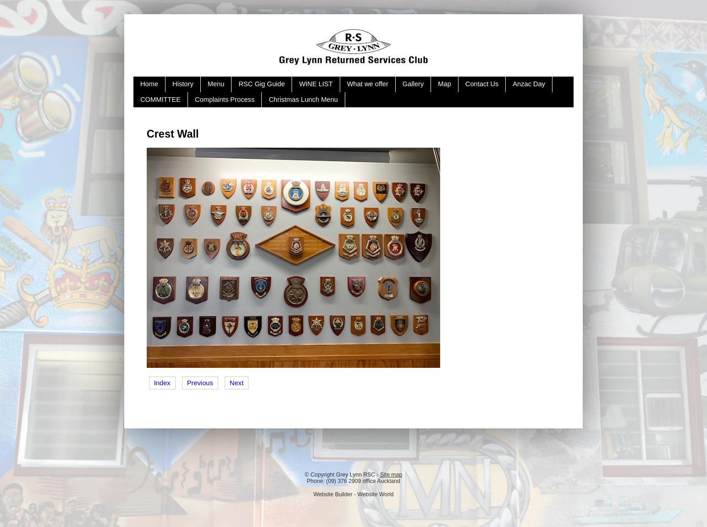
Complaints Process (224, 99)
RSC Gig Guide (261, 84)
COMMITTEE (160, 99)
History (182, 84)
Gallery (413, 84)
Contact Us (482, 84)
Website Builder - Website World (353, 494)
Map (444, 84)
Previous (200, 383)
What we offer (367, 84)
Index (162, 383)
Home (149, 84)
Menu (216, 84)
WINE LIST (315, 84)
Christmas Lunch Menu (303, 99)
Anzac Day (529, 84)
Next (236, 383)
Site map (391, 475)
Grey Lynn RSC (355, 475)
